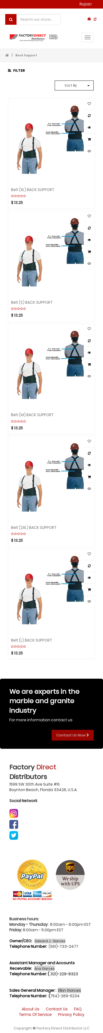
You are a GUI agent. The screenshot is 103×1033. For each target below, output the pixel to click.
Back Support (26, 55)
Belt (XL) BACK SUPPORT (32, 189)
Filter (16, 70)
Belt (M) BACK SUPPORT (32, 414)
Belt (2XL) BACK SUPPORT (34, 527)
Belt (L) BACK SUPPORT (31, 639)
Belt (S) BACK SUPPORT (32, 302)
